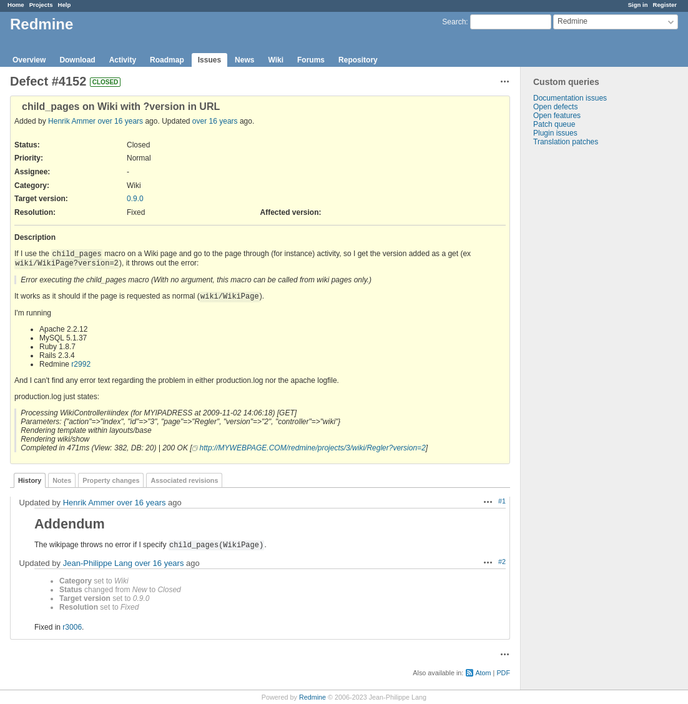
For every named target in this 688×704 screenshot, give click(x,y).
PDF (503, 673)
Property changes (110, 480)
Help (64, 4)
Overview (29, 60)
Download (77, 60)
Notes (61, 480)
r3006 (72, 627)
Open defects (555, 106)
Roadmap (167, 60)
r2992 (81, 364)
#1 (502, 501)
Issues (209, 60)
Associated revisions (184, 480)
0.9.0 (135, 198)
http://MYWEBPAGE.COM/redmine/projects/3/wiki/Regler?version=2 (313, 448)
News (244, 60)
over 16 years (120, 121)
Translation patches (565, 141)
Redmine (312, 697)
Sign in (638, 4)
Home (15, 4)
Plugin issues (555, 133)
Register (665, 4)
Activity (122, 60)
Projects (41, 4)
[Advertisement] (583, 342)
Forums (311, 60)
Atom (483, 673)
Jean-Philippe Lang (97, 563)
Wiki (275, 60)
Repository (358, 60)
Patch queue (554, 124)
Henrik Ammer (72, 121)
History (29, 480)
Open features (557, 115)
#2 (502, 561)
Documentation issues (570, 98)
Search (454, 21)
